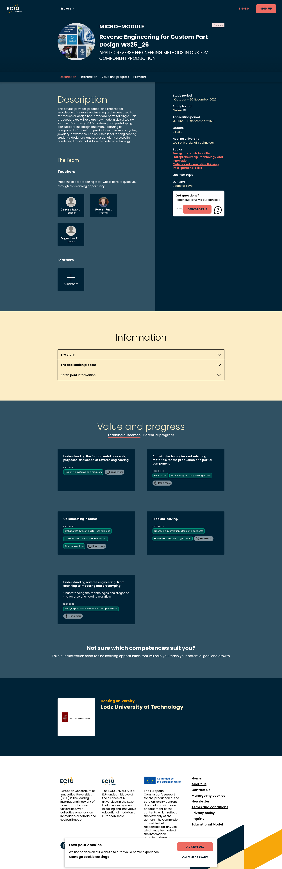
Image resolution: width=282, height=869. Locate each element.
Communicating (74, 546)
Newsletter (200, 801)
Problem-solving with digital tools (172, 538)
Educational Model (207, 824)
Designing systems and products (83, 472)
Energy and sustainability (191, 153)
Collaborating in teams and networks (85, 538)
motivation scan (80, 656)
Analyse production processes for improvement (91, 608)
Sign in (244, 8)
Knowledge (160, 475)
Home (196, 778)
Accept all (195, 847)
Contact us (201, 790)
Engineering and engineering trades (191, 475)
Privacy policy (203, 813)
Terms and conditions (210, 807)
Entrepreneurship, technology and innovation (198, 159)
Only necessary (195, 857)
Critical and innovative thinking (196, 164)
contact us (197, 209)
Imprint (198, 819)
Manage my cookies (208, 795)
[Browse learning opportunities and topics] (68, 8)
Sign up (266, 8)
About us (199, 784)
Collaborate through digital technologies (87, 530)
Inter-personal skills (187, 168)
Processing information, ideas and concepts (178, 530)
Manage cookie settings (89, 857)
